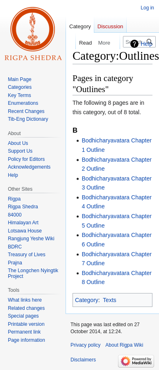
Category (86, 300)
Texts (109, 300)
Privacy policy (85, 345)
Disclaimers (83, 360)
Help (146, 44)
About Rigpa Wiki (124, 345)
